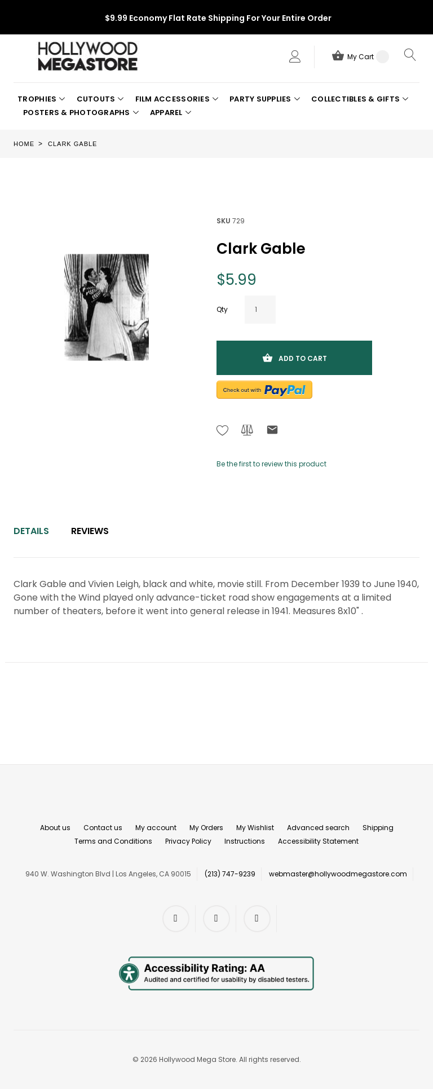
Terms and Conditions (113, 841)
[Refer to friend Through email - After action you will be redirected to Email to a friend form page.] (272, 431)
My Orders (206, 827)
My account (155, 827)
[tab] (31, 531)
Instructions (244, 841)
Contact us (102, 827)
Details (31, 530)
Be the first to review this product (271, 464)
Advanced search (318, 827)
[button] (41, 99)
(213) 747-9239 (230, 874)
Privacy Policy (188, 841)
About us (55, 827)
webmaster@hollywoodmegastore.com (338, 874)
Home (24, 143)
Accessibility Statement (318, 841)
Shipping (378, 827)
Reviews (90, 530)
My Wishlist (255, 827)
